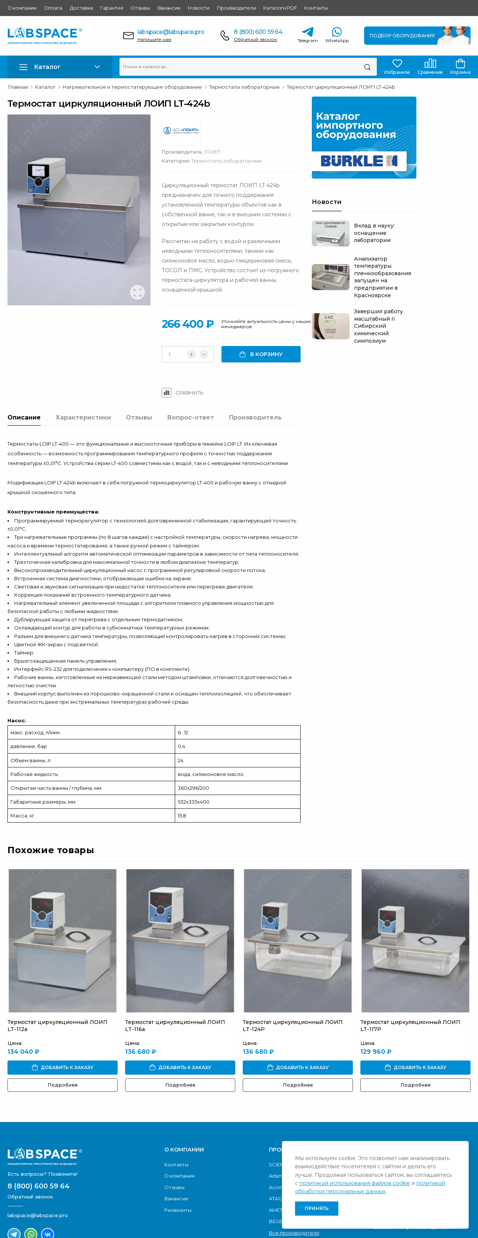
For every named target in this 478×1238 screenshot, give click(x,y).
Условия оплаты (394, 1122)
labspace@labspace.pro (170, 31)
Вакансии (169, 8)
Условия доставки (396, 1133)
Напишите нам (154, 39)
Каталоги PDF (280, 8)
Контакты (316, 8)
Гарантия (111, 8)
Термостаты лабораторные (299, 135)
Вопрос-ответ (190, 380)
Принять (317, 1208)
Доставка (81, 8)
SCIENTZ (279, 1110)
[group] (92, 227)
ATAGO (277, 1145)
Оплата (53, 8)
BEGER (277, 1168)
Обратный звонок (255, 39)
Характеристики (83, 380)
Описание (24, 380)
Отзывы (140, 8)
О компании (22, 8)
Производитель (255, 380)
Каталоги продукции (399, 1110)
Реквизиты (178, 1156)
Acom (276, 1133)
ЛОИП (285, 126)
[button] (59, 67)
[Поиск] (367, 67)
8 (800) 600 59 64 (258, 31)
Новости (198, 8)
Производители (236, 8)
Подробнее (63, 1031)
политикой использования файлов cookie (354, 1183)
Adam (276, 1122)
